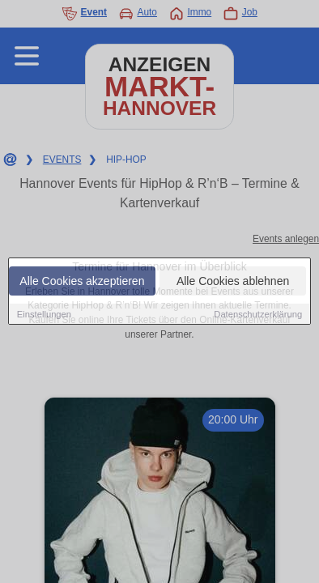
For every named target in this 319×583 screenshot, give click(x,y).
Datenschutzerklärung (258, 314)
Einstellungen (44, 314)
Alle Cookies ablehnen (233, 280)
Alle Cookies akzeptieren (81, 280)
